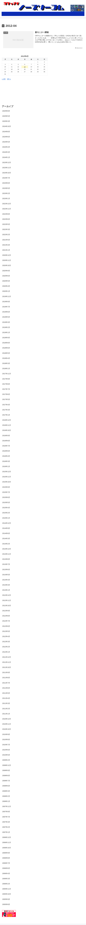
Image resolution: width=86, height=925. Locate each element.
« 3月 (4, 79)
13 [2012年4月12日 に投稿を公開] (24, 66)
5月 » (9, 79)
